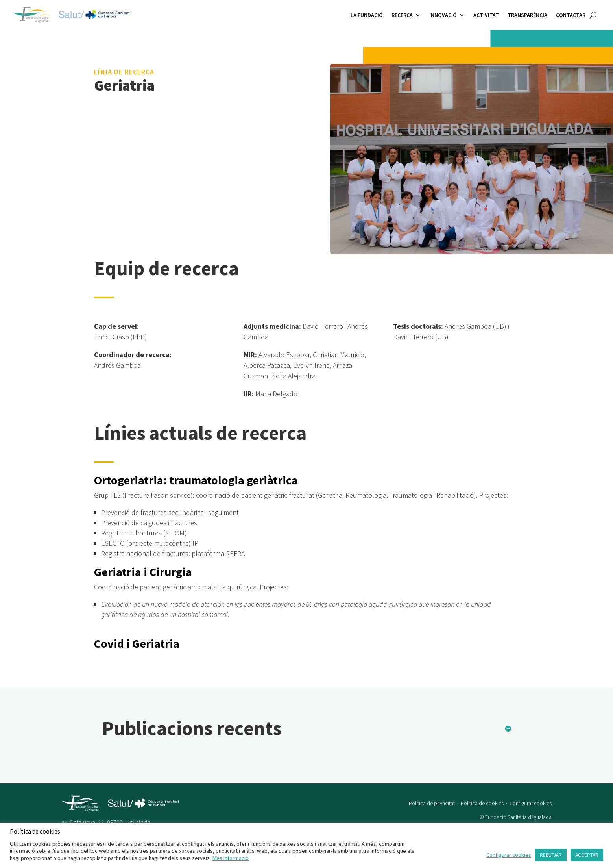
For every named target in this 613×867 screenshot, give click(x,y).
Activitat (486, 15)
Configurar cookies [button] (531, 796)
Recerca (402, 15)
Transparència (527, 15)
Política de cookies (482, 796)
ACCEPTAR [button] (586, 855)
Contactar (570, 15)
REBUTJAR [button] (551, 855)
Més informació (230, 857)
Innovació (443, 15)
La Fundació (367, 15)
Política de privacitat (432, 796)
